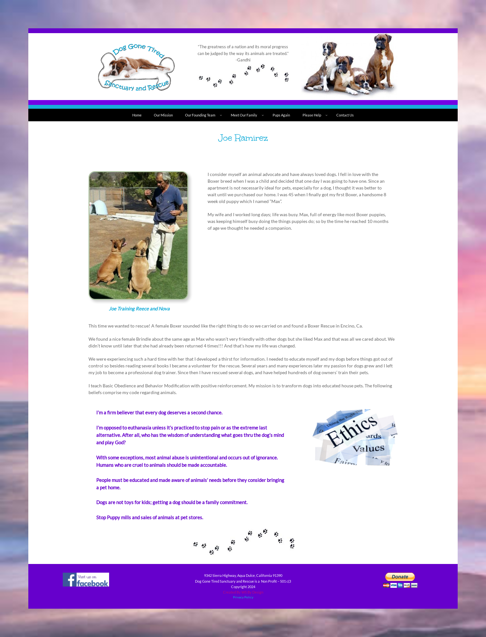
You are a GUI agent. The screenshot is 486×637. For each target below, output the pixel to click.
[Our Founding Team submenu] (221, 115)
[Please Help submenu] (326, 115)
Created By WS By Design (243, 592)
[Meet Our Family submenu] (263, 115)
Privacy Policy (243, 597)
